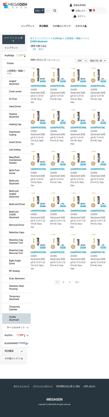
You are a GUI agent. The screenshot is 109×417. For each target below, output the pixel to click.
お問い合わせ (89, 386)
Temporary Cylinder (14, 308)
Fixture (10, 63)
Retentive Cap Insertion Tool (16, 241)
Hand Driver (15, 106)
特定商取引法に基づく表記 (68, 386)
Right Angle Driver (15, 262)
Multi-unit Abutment (14, 182)
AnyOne (15, 335)
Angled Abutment (14, 82)
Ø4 (34, 49)
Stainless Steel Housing (16, 287)
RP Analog (14, 271)
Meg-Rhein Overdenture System (15, 160)
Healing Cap (15, 124)
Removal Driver (16, 225)
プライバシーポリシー (43, 386)
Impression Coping (14, 133)
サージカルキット (16, 327)
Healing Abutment (14, 115)
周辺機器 (43, 26)
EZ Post (13, 99)
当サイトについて (22, 386)
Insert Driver (15, 142)
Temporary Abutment (14, 298)
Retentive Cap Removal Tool (16, 251)
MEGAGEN (54, 399)
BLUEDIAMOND (16, 343)
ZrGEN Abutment (14, 318)
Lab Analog (14, 149)
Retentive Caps (16, 232)
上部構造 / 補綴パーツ (16, 72)
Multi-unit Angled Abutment (14, 194)
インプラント (27, 26)
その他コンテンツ (62, 26)
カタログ (81, 26)
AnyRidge (15, 55)
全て (32, 38)
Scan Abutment (17, 278)
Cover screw (15, 91)
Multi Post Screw (14, 172)
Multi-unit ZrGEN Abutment (14, 214)
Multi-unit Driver (17, 204)
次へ (77, 282)
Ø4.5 (41, 49)
